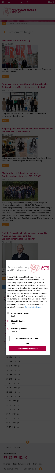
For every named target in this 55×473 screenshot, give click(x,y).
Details (14, 316)
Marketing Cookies (19, 329)
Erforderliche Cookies (20, 313)
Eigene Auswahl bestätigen (27, 338)
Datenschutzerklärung (33, 307)
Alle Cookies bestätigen (28, 348)
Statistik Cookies (18, 321)
